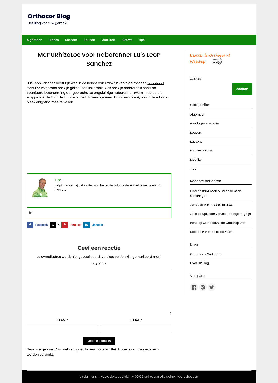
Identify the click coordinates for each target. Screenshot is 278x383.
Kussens (71, 40)
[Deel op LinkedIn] (94, 225)
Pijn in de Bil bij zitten (219, 205)
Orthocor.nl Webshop (205, 254)
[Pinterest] (203, 287)
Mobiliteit (108, 40)
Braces (53, 40)
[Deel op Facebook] (38, 225)
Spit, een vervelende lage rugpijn (226, 214)
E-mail (136, 320)
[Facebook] (194, 287)
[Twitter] (212, 287)
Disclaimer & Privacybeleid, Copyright (105, 377)
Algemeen (34, 40)
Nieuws (126, 40)
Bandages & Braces (204, 123)
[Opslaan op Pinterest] (72, 225)
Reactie (99, 264)
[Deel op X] (55, 225)
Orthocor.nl (151, 377)
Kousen (89, 40)
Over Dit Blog (199, 263)
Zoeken (195, 78)
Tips (142, 40)
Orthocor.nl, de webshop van (224, 223)
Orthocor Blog (49, 16)
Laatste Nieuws (201, 150)
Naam (62, 320)
